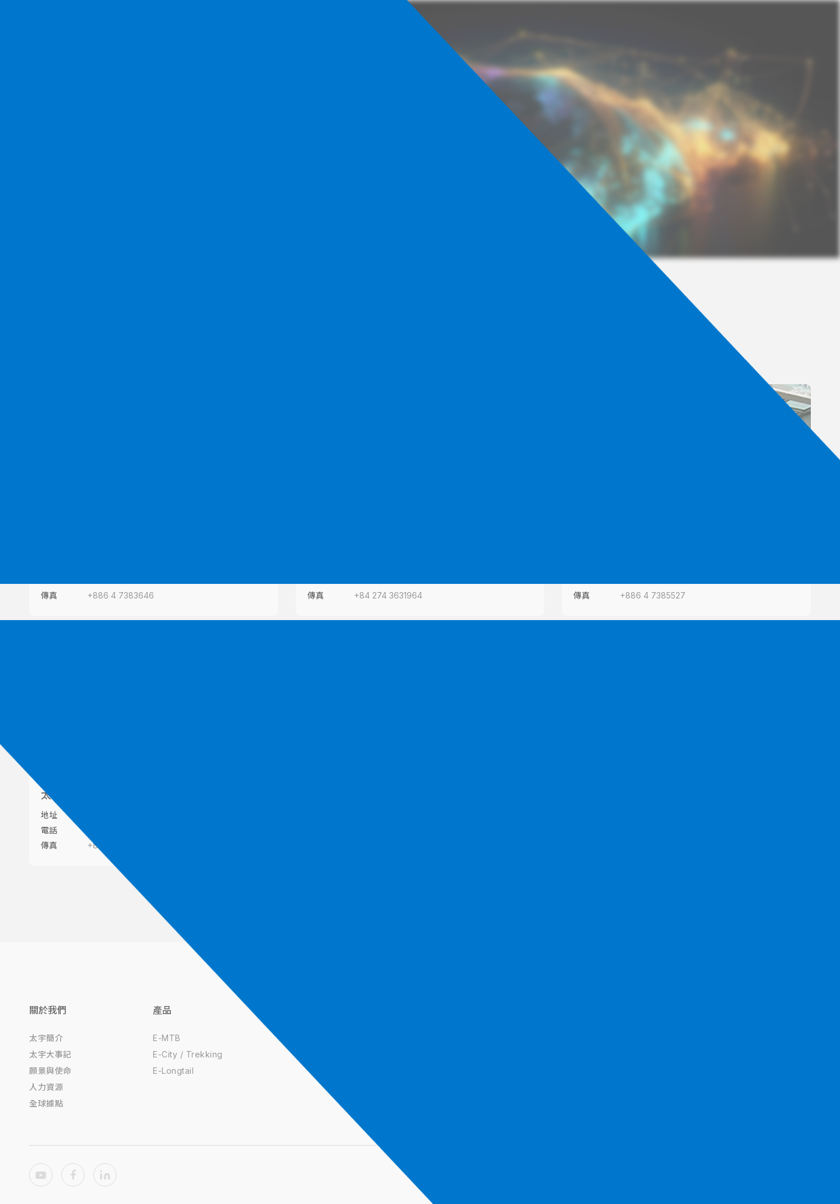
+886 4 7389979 (121, 580)
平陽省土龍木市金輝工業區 (137, 815)
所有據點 (351, 336)
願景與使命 (50, 1071)
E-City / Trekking (188, 1054)
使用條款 (440, 1054)
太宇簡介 (46, 1038)
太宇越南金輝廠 (77, 795)
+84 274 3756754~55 (130, 830)
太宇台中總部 (72, 545)
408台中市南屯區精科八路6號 (143, 565)
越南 (489, 336)
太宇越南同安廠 (344, 545)
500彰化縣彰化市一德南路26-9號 (682, 565)
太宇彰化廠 (599, 545)
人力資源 (46, 1087)
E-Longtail (173, 1071)
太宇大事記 (50, 1054)
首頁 (395, 186)
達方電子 (321, 1038)
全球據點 (436, 186)
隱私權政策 (444, 1038)
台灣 (425, 336)
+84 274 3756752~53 (396, 580)
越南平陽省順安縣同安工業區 (407, 565)
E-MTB (167, 1038)
